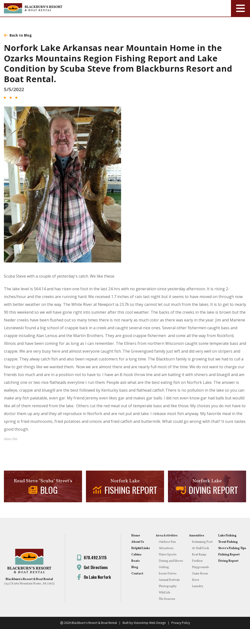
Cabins (136, 555)
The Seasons (167, 599)
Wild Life (164, 593)
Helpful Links (140, 548)
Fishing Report (229, 555)
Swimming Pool (202, 542)
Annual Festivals (169, 580)
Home (135, 536)
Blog (134, 567)
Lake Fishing (227, 536)
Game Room (200, 574)
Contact (137, 574)
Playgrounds (200, 567)
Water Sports (168, 555)
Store (195, 580)
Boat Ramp (199, 555)
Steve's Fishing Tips (232, 548)
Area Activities (166, 536)
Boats (135, 561)
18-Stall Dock (200, 548)
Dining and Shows (171, 561)
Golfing (164, 567)
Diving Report (228, 561)
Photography (168, 586)
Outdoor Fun (167, 542)
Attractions (166, 548)
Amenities (196, 536)
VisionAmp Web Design (150, 623)
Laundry (197, 586)
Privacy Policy (180, 623)
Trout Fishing (228, 542)
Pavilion (197, 561)
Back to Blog (18, 35)
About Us (137, 542)
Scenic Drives (168, 574)
